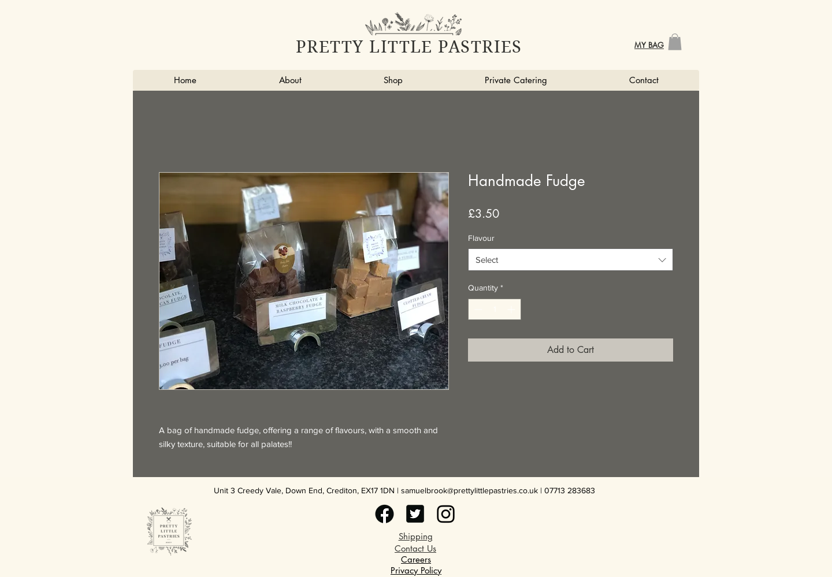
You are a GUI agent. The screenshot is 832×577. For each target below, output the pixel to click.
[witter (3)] (415, 513)
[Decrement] (477, 309)
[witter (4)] (445, 513)
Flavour (481, 238)
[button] (675, 41)
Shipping (416, 536)
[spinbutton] (494, 309)
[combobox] (570, 259)
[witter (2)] (384, 513)
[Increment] (512, 309)
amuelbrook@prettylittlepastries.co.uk (471, 490)
